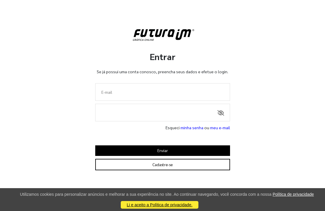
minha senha (192, 127)
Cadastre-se (162, 164)
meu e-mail (220, 127)
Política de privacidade (293, 194)
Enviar (162, 150)
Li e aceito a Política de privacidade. (159, 205)
